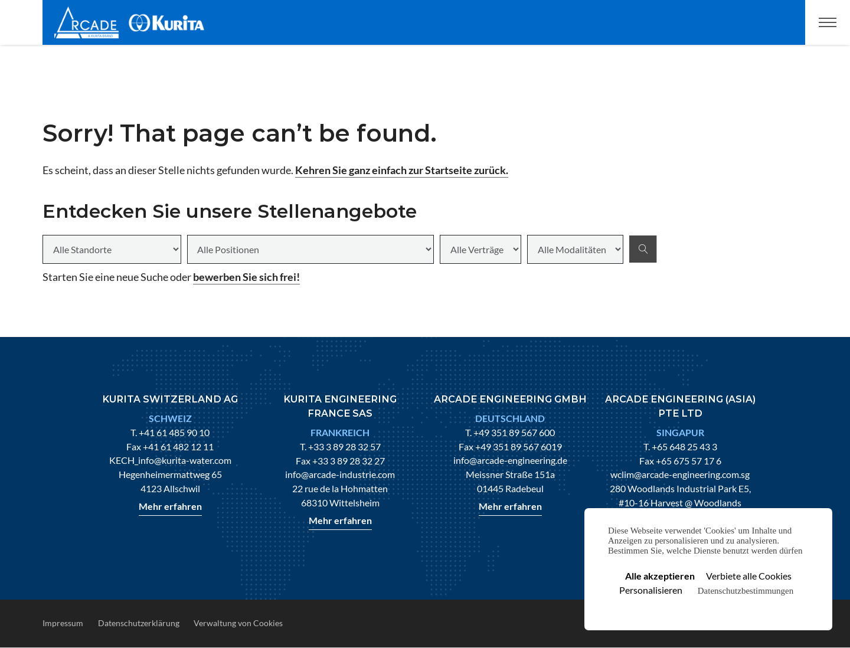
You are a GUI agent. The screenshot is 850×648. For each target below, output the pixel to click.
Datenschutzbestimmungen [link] (745, 590)
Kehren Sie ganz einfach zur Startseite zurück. (401, 170)
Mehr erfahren (170, 506)
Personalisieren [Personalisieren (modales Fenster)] (650, 589)
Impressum (62, 623)
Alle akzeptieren (660, 575)
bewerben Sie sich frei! (246, 277)
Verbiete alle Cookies (749, 575)
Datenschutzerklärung (138, 623)
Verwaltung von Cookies (238, 623)
